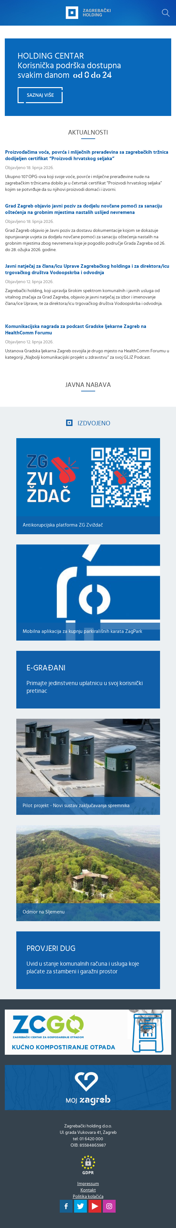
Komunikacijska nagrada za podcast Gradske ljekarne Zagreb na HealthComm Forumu (75, 329)
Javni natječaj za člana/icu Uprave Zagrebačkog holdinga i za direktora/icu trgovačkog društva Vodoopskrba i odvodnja (87, 269)
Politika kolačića (88, 1196)
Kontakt (88, 1190)
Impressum (88, 1184)
